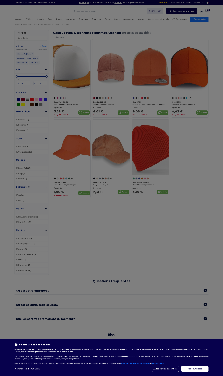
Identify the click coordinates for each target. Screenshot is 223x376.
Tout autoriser (195, 369)
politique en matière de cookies (135, 363)
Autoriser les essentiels (165, 369)
